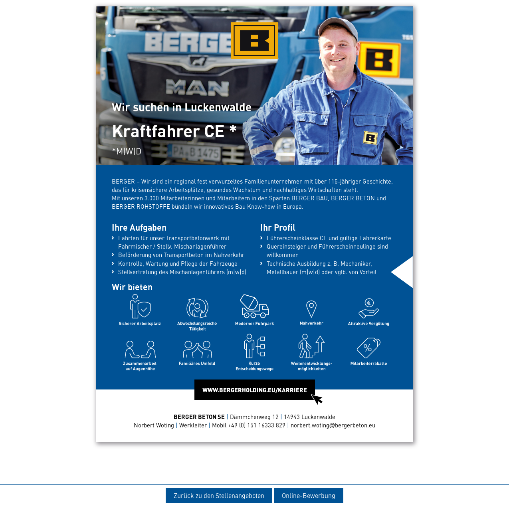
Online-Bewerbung (308, 495)
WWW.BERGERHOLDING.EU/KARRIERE (258, 392)
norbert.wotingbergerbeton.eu (333, 425)
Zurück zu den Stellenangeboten (219, 495)
